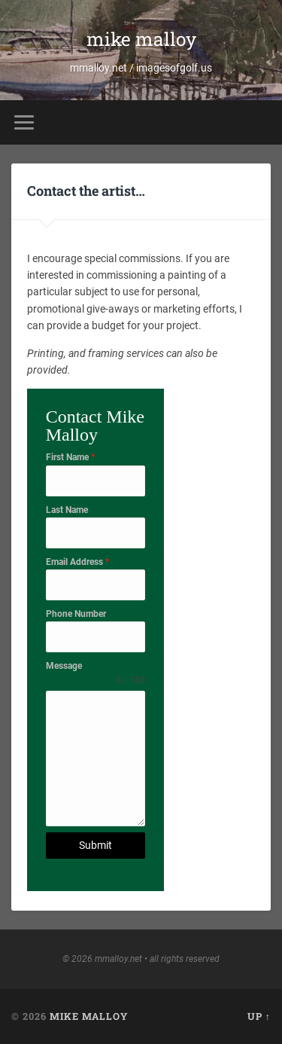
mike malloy (141, 38)
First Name (70, 457)
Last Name (67, 510)
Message (64, 666)
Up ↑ (259, 1016)
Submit (95, 845)
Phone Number (76, 614)
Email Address (77, 562)
